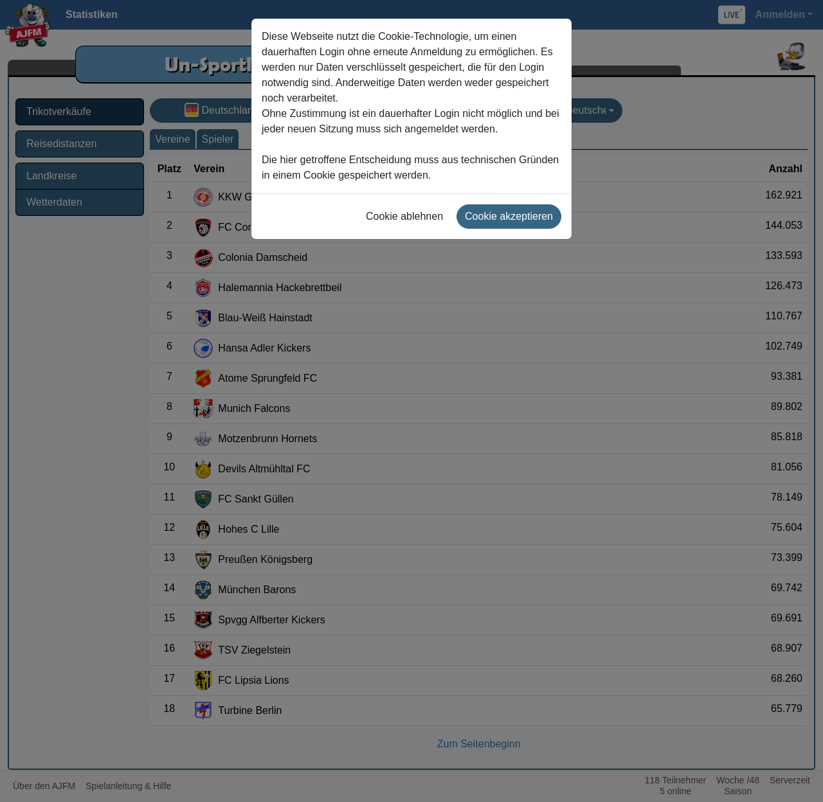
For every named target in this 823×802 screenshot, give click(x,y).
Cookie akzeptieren (509, 216)
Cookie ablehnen (404, 216)
